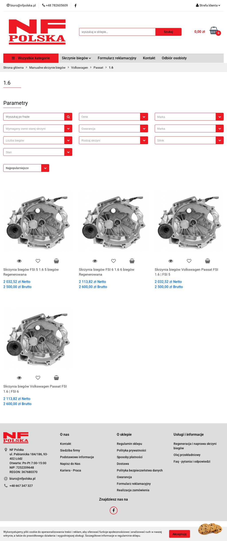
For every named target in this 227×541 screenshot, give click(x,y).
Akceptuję (179, 534)
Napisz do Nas (70, 463)
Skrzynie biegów (76, 58)
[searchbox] (186, 117)
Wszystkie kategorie (31, 58)
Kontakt (149, 58)
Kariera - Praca (70, 470)
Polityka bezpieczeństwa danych (140, 470)
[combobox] (113, 117)
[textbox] (109, 116)
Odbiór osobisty (174, 58)
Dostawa (123, 463)
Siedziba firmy (70, 450)
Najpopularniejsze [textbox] (17, 168)
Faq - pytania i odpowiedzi (192, 461)
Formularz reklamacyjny (117, 58)
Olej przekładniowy (187, 455)
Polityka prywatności (131, 450)
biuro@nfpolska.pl (22, 478)
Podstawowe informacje (77, 457)
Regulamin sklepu (129, 444)
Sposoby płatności (130, 457)
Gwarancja (124, 477)
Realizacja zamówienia (133, 490)
